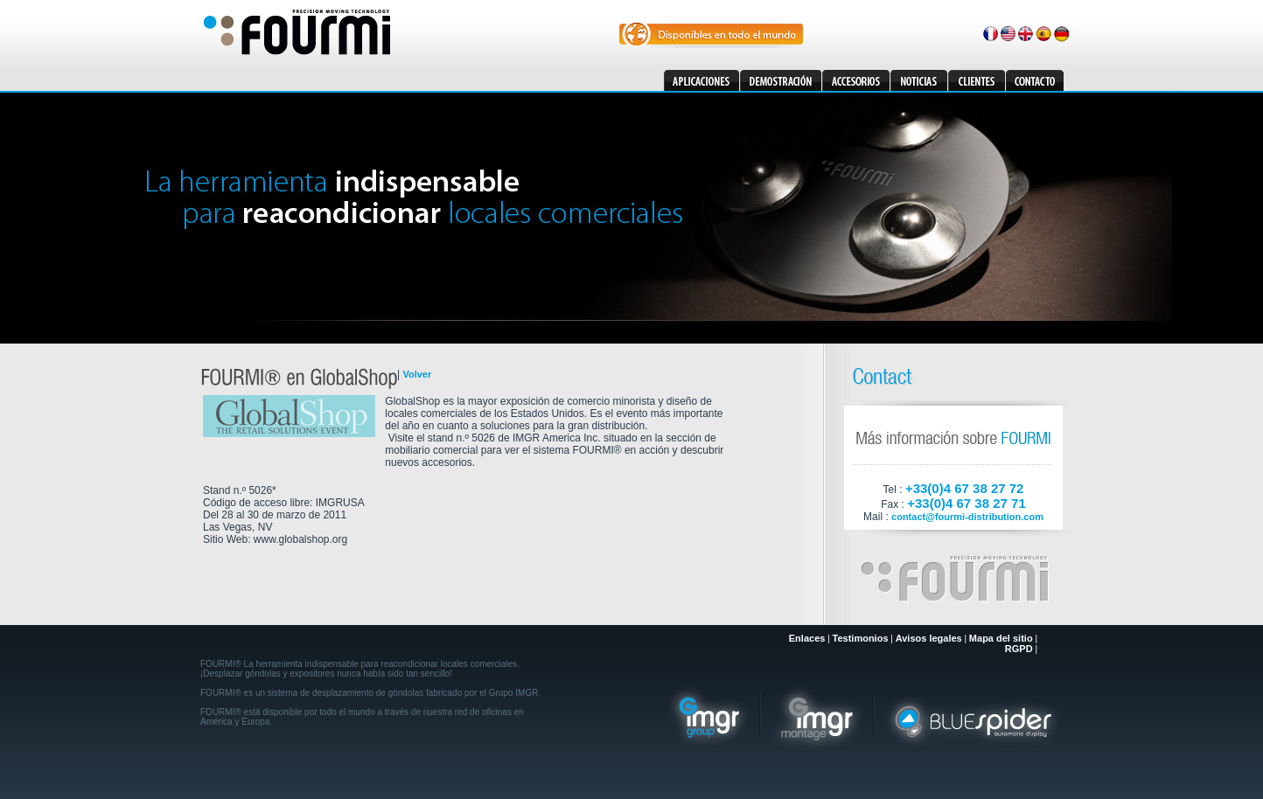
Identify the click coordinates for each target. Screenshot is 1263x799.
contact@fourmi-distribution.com (967, 516)
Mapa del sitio (1001, 638)
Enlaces (807, 638)
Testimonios (861, 638)
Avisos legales (929, 638)
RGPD (1019, 648)
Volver (416, 374)
